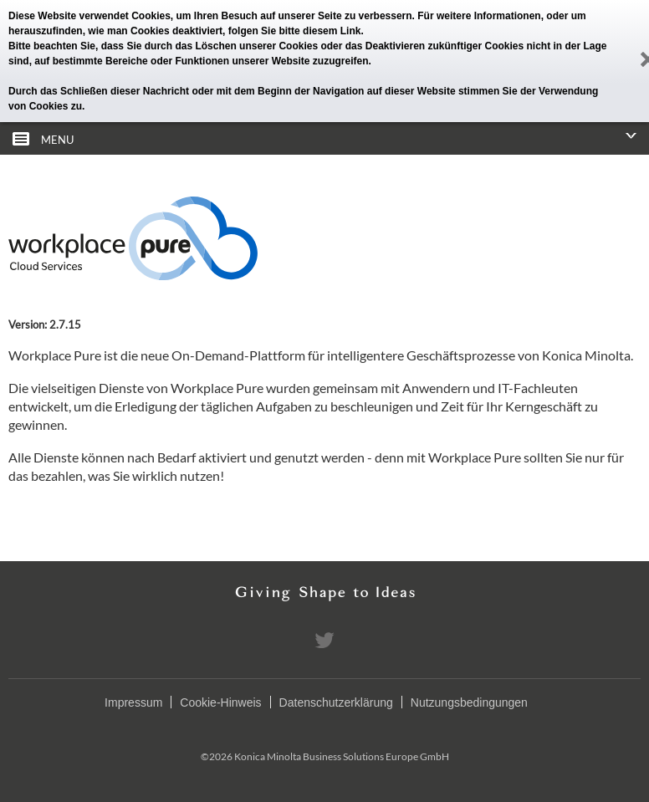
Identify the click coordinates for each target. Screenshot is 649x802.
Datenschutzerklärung (336, 702)
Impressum (133, 702)
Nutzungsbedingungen (469, 702)
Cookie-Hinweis (220, 702)
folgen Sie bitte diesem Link (294, 31)
